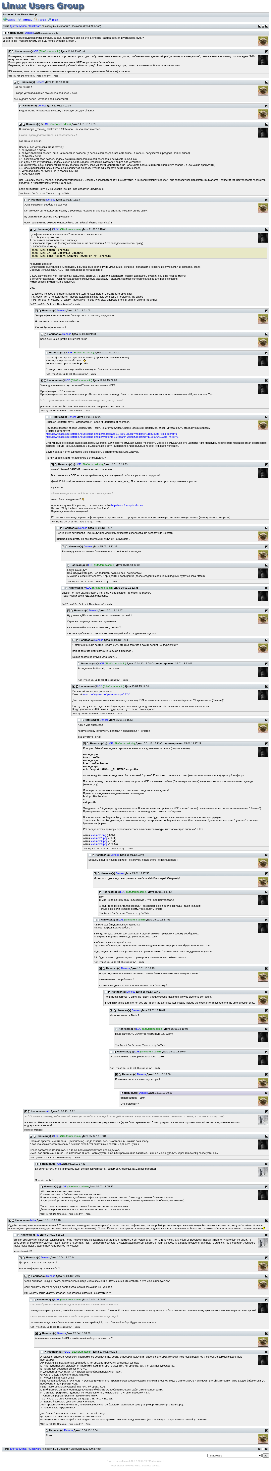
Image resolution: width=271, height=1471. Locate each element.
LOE (35, 51)
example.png (98, 835)
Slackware (35, 26)
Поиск (40, 19)
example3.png (99, 844)
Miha (33, 1220)
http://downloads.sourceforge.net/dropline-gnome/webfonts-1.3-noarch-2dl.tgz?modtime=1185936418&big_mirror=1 (112, 436)
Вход (53, 19)
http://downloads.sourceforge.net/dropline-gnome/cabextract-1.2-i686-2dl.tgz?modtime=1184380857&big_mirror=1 (111, 433)
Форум (9, 19)
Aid (48, 1111)
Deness (29, 32)
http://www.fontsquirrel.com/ (127, 505)
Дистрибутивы (18, 26)
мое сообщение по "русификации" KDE (106, 694)
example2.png (99, 841)
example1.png (99, 838)
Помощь (25, 19)
